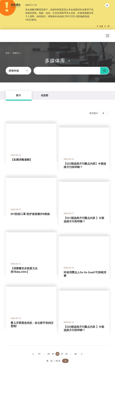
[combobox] (18, 70)
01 (39, 353)
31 (62, 353)
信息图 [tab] (44, 95)
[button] (97, 26)
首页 (7, 53)
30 (57, 353)
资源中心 (16, 53)
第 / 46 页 (53, 361)
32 (66, 353)
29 (53, 353)
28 (48, 353)
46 (75, 353)
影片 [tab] (18, 95)
